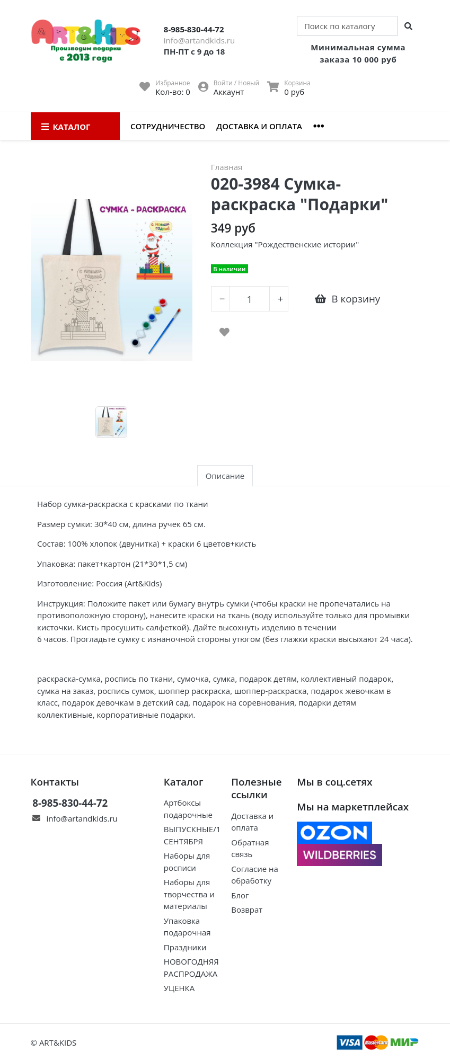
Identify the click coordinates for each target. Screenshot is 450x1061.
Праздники (185, 947)
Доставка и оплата (259, 126)
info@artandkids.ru (199, 40)
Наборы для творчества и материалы (189, 894)
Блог (240, 895)
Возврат (246, 909)
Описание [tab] (225, 475)
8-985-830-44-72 (194, 29)
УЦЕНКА (179, 988)
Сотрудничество (167, 126)
